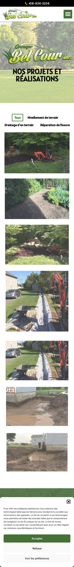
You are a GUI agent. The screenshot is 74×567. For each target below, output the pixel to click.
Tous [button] (17, 118)
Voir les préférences (37, 558)
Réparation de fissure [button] (55, 125)
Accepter (37, 538)
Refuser (37, 548)
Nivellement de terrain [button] (42, 118)
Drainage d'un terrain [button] (18, 125)
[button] (68, 501)
